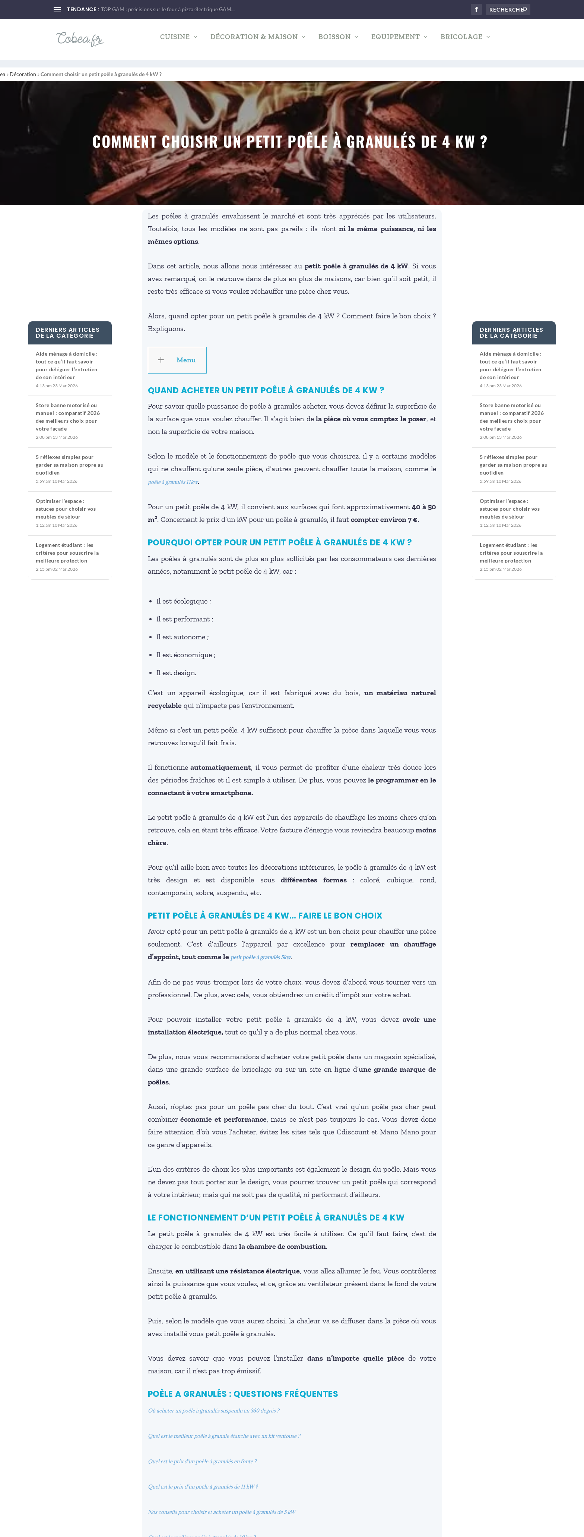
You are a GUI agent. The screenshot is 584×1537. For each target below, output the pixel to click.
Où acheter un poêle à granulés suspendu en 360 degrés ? (213, 1404)
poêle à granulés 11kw (173, 475)
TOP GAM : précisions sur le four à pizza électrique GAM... (168, 9)
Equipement (395, 42)
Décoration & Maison (254, 42)
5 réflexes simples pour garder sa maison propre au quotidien (70, 458)
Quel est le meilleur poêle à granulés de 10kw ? (202, 1530)
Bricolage (462, 42)
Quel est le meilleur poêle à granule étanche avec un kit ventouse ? (224, 1429)
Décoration (23, 67)
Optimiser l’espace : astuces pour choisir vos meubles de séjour (66, 502)
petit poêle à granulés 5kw (261, 950)
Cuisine (175, 42)
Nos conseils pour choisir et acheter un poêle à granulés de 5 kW (221, 1505)
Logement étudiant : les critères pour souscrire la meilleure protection (67, 546)
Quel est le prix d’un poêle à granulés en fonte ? (202, 1454)
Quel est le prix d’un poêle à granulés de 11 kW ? (203, 1480)
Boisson (334, 42)
